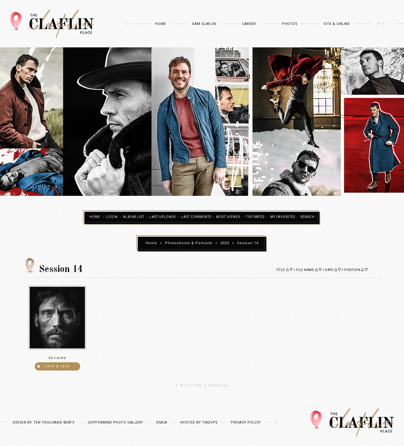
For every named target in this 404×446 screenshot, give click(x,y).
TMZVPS (209, 422)
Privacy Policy (246, 422)
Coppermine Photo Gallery (115, 422)
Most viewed (228, 217)
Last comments (196, 217)
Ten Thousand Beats (54, 422)
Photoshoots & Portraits (188, 243)
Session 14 (247, 243)
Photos (289, 24)
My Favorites (282, 217)
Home (160, 24)
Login (112, 217)
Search (307, 217)
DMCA (161, 422)
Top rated (255, 217)
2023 (224, 243)
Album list (133, 217)
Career (249, 24)
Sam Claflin (204, 24)
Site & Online (337, 24)
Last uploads (163, 217)
